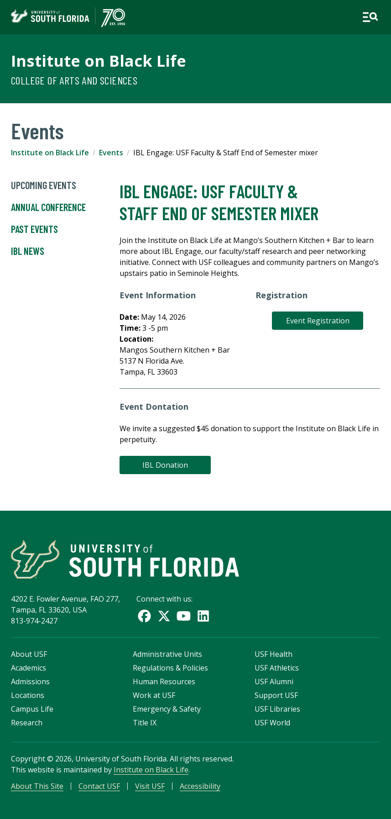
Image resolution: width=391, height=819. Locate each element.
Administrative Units (167, 654)
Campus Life (32, 709)
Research (26, 723)
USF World (272, 723)
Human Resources (164, 681)
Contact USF (99, 786)
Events (111, 153)
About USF (29, 654)
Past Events (34, 229)
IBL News (27, 251)
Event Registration (317, 321)
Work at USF (154, 695)
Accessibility (200, 786)
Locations (27, 695)
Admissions (30, 681)
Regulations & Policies (170, 668)
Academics (28, 668)
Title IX (144, 723)
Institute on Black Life (98, 60)
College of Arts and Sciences (74, 80)
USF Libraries (277, 709)
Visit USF (150, 786)
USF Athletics (277, 668)
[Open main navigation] (370, 17)
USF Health (273, 654)
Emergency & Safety (167, 709)
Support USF (276, 695)
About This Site (37, 786)
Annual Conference (48, 207)
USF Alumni (274, 681)
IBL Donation (165, 465)
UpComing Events (43, 185)
